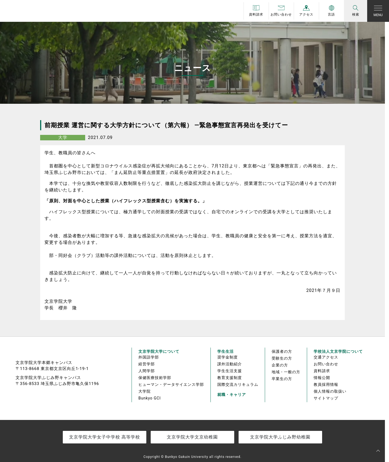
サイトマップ (326, 398)
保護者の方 (282, 351)
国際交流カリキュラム (237, 384)
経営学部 (146, 364)
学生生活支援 (229, 371)
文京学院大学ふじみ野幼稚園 (280, 437)
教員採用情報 (326, 384)
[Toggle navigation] (378, 11)
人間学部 (146, 371)
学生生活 (225, 351)
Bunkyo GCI (149, 398)
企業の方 (280, 365)
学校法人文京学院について (338, 351)
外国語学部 (148, 357)
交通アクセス (326, 357)
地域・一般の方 (286, 372)
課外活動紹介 (229, 364)
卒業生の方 (282, 379)
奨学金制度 (227, 357)
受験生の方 (282, 358)
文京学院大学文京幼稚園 (192, 437)
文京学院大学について (158, 351)
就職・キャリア (231, 394)
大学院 (144, 391)
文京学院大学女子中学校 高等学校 (104, 437)
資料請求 (322, 371)
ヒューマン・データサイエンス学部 (171, 384)
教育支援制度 (229, 377)
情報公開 (322, 377)
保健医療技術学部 (154, 377)
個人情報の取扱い (330, 391)
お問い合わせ (326, 364)
